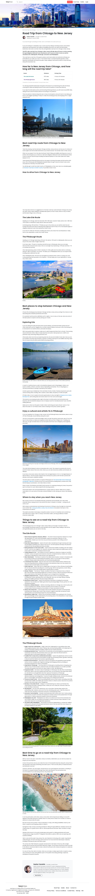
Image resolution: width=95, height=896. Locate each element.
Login (86, 2)
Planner (70, 2)
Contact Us (73, 888)
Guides (82, 2)
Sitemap (78, 890)
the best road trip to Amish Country (33, 168)
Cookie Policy (71, 890)
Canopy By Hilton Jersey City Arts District (43, 508)
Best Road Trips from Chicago (29, 30)
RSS (82, 890)
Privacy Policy (50, 890)
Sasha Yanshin (30, 36)
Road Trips (76, 2)
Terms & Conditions (61, 890)
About (67, 888)
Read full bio (38, 875)
